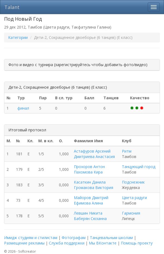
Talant (12, 7)
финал (23, 108)
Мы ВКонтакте (102, 243)
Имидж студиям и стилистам (30, 237)
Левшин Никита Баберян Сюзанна (90, 215)
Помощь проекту (137, 243)
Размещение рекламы (24, 243)
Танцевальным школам (111, 237)
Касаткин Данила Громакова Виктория (93, 184)
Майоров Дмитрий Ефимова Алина (91, 200)
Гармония (131, 213)
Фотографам (74, 237)
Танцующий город (138, 166)
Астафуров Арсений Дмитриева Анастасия (94, 153)
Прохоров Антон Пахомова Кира (89, 169)
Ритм (126, 151)
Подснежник (133, 182)
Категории (18, 37)
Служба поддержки (66, 243)
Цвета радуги (134, 197)
